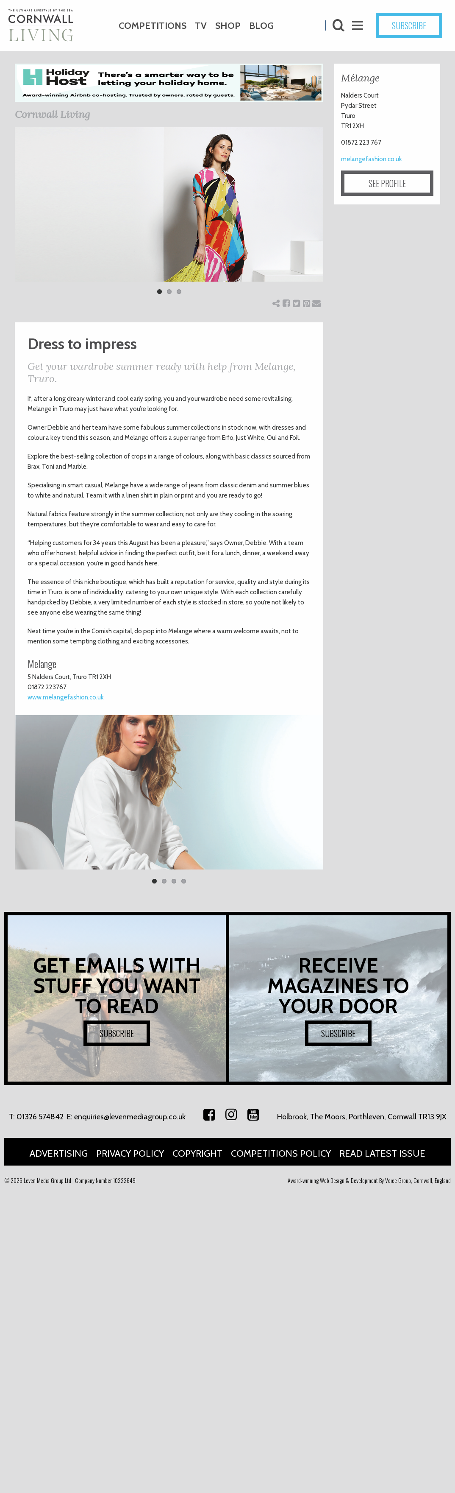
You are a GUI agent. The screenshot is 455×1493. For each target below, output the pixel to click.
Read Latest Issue (382, 1153)
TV (201, 25)
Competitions (152, 25)
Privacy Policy (130, 1153)
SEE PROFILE (387, 183)
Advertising (59, 1153)
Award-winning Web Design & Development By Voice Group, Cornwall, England (369, 1180)
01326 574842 (40, 1116)
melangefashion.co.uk (371, 159)
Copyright (197, 1153)
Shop (228, 25)
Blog (261, 25)
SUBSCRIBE (409, 25)
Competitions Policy (281, 1153)
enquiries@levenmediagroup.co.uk (130, 1116)
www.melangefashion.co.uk (66, 697)
